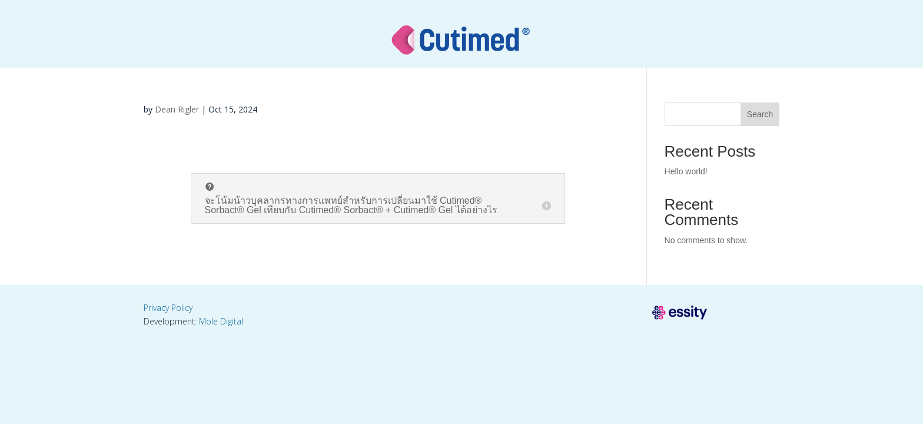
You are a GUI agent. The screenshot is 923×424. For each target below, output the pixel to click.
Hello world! (686, 171)
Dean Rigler (177, 109)
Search (760, 114)
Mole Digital (221, 321)
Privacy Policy (168, 307)
